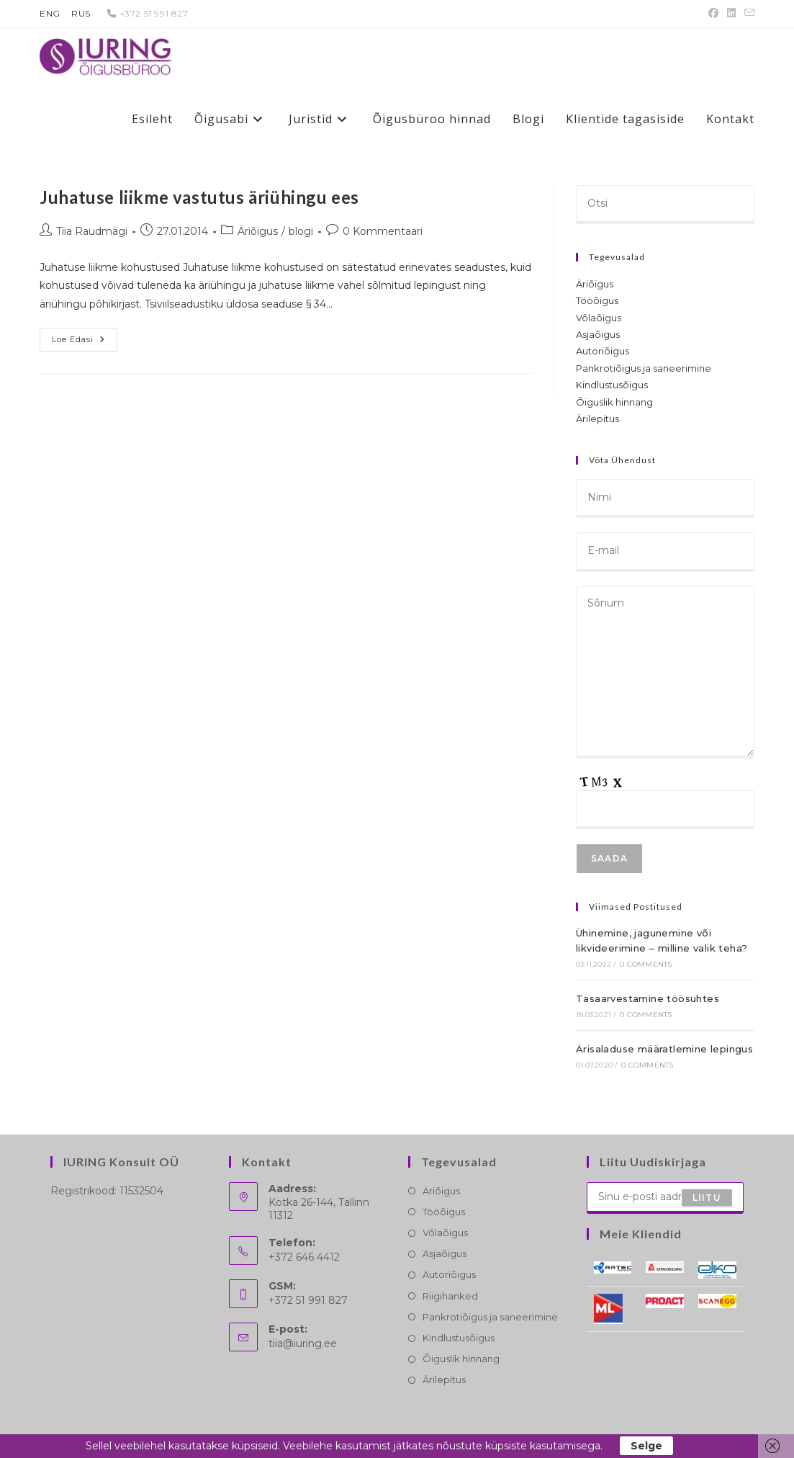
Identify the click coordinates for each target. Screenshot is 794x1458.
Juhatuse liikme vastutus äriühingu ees (199, 197)
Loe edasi (84, 343)
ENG (50, 13)
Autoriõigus (602, 351)
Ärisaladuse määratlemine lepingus (664, 1049)
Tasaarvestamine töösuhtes (647, 998)
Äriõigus (258, 231)
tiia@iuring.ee (303, 1343)
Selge (646, 1445)
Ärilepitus (597, 418)
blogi (301, 231)
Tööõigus (597, 300)
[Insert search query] (665, 204)
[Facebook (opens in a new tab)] (713, 13)
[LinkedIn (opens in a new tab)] (731, 13)
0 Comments (646, 964)
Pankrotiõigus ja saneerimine (643, 368)
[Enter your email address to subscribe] (665, 1198)
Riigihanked (450, 1296)
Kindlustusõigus (612, 384)
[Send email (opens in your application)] (747, 13)
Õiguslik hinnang (614, 402)
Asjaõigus (598, 334)
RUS (81, 13)
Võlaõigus (598, 317)
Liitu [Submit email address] (707, 1197)
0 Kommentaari (383, 231)
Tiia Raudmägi (91, 231)
